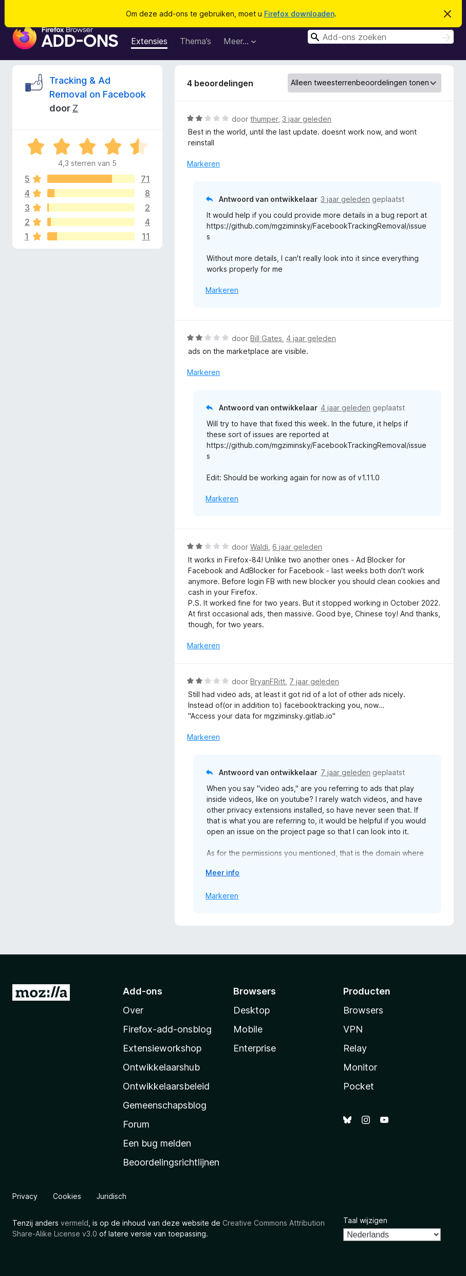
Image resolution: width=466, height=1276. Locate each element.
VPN (353, 1029)
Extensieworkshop (162, 1048)
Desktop (251, 1010)
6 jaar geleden (297, 546)
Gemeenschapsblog (165, 1105)
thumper (264, 119)
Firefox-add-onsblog (167, 1029)
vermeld (74, 1222)
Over (133, 1010)
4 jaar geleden (311, 338)
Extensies (149, 41)
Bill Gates (266, 338)
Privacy (25, 1196)
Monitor (360, 1067)
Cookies (67, 1196)
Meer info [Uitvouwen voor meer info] (222, 872)
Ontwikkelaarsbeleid (166, 1086)
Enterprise (254, 1048)
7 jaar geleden (314, 681)
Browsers (363, 1010)
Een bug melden (157, 1143)
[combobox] (381, 37)
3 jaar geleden (306, 119)
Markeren (203, 163)
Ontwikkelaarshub (161, 1067)
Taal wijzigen (365, 1220)
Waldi (259, 546)
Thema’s (195, 41)
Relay (355, 1048)
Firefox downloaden (299, 13)
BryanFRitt (267, 681)
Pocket (358, 1086)
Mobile (248, 1029)
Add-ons (142, 991)
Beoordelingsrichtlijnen (171, 1162)
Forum (136, 1124)
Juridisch (111, 1196)
